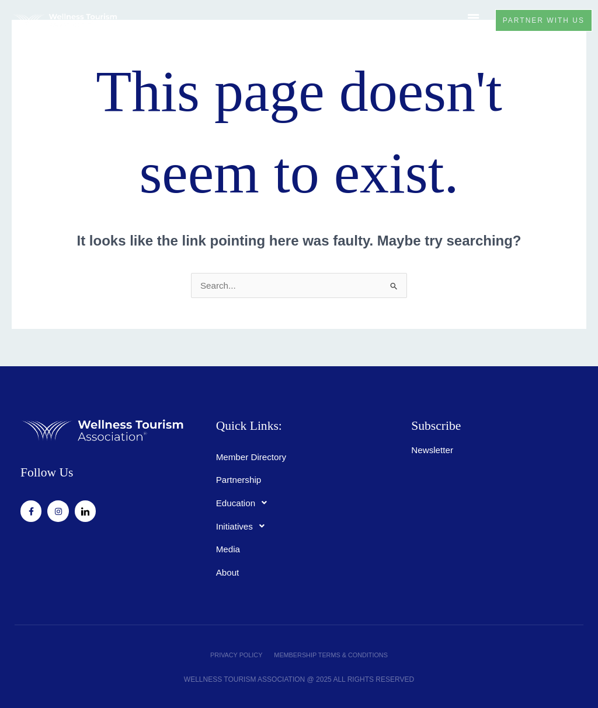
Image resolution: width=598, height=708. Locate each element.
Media (229, 547)
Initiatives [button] (244, 523)
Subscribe (429, 425)
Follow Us (40, 471)
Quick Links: (240, 425)
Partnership (240, 477)
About (228, 570)
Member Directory (253, 453)
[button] (468, 20)
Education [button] (246, 500)
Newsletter (433, 446)
